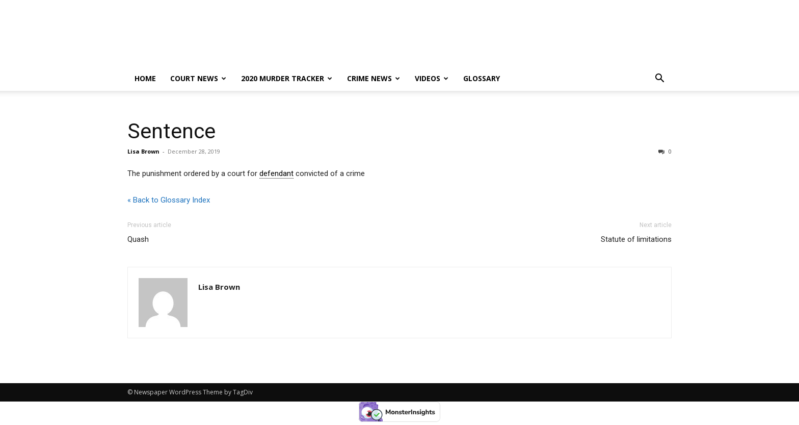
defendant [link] (276, 173)
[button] (659, 79)
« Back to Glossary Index (168, 200)
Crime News (373, 78)
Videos (431, 78)
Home (145, 78)
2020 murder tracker (286, 78)
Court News (198, 78)
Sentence (171, 131)
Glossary (481, 78)
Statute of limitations (636, 239)
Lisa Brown (143, 151)
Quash (138, 239)
